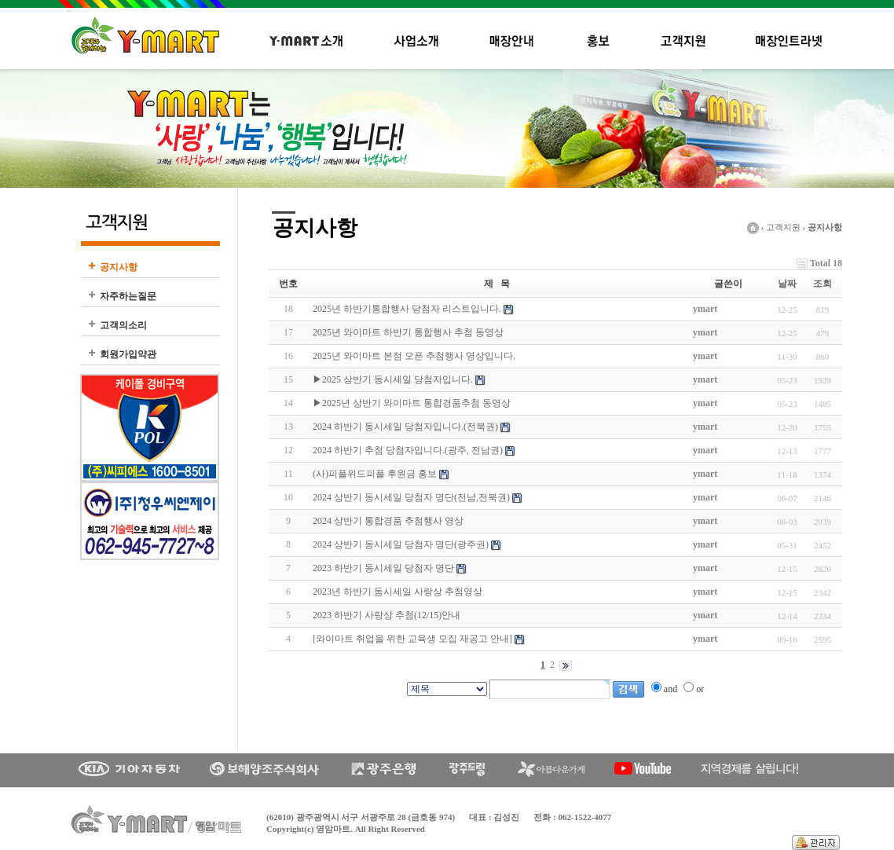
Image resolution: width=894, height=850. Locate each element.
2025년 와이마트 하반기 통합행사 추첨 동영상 (408, 332)
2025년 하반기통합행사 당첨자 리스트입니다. (407, 308)
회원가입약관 (128, 354)
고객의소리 (123, 325)
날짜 (787, 283)
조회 (822, 283)
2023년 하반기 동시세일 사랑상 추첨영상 (397, 591)
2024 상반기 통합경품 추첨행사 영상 (388, 520)
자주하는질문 (128, 296)
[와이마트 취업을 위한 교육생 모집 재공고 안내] (412, 638)
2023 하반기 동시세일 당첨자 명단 (383, 567)
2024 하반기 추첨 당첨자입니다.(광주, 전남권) (408, 450)
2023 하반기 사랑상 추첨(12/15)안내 (386, 615)
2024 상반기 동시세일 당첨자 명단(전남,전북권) (411, 497)
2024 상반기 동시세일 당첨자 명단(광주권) (401, 544)
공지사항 (118, 267)
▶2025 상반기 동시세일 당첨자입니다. (393, 379)
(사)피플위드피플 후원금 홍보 (375, 473)
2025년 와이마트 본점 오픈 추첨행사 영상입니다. (414, 355)
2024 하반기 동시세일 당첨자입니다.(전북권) (405, 426)
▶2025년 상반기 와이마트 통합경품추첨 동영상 (412, 403)
